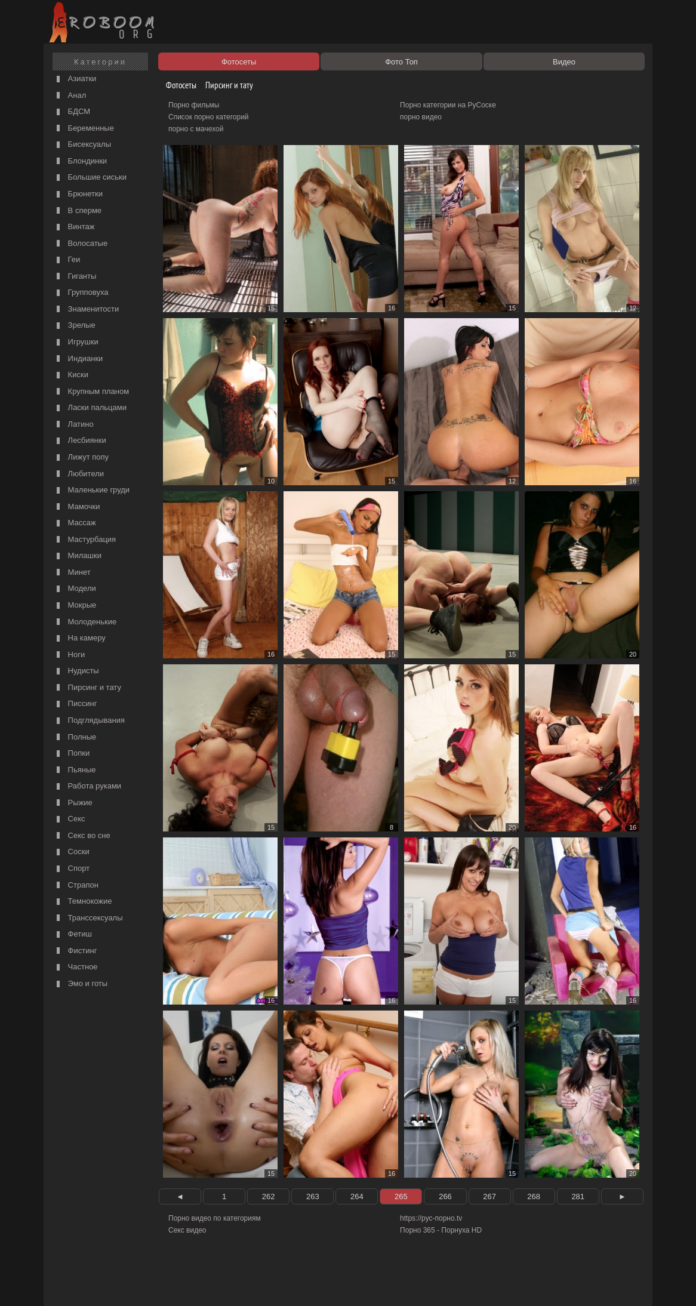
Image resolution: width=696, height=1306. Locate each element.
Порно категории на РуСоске (448, 105)
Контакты (253, 1283)
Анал (70, 96)
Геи (67, 260)
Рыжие (73, 803)
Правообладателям (156, 1283)
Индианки (78, 359)
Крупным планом (91, 392)
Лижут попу (81, 457)
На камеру (80, 638)
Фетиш (73, 934)
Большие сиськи (90, 178)
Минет (72, 573)
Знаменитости (86, 309)
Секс (69, 819)
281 (577, 1196)
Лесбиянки (80, 441)
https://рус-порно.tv (431, 1218)
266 (445, 1196)
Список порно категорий (208, 117)
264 (357, 1196)
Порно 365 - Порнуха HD (441, 1230)
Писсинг (75, 704)
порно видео (421, 117)
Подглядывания (89, 721)
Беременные (84, 129)
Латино (74, 425)
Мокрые (75, 605)
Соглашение (212, 1283)
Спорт (72, 869)
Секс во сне (82, 836)
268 (533, 1196)
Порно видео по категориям (214, 1218)
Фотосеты (176, 85)
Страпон (76, 885)
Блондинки (80, 161)
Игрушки (76, 342)
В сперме (77, 211)
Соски (72, 852)
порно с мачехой (195, 129)
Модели (75, 589)
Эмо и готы (80, 984)
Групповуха (81, 293)
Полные (75, 737)
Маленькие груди (92, 490)
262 (268, 1196)
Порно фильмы (193, 105)
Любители (79, 474)
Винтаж (74, 227)
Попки (72, 754)
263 (312, 1196)
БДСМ (72, 112)
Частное (76, 967)
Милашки (77, 556)
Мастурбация (85, 540)
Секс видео (187, 1230)
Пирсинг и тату (87, 688)
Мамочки (77, 507)
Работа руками (87, 786)
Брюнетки (78, 194)
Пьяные (75, 770)
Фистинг (75, 951)
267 (489, 1196)
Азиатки (75, 79)
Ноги (69, 655)
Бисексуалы (82, 145)
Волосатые (80, 244)
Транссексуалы (88, 918)
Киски (71, 375)
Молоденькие (85, 622)
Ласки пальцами (90, 408)
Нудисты (76, 671)
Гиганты (75, 277)
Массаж (75, 523)
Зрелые (75, 326)
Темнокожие (83, 902)
